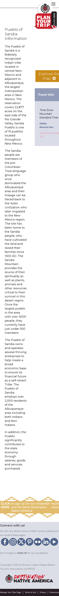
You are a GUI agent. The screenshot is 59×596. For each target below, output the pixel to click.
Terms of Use (30, 592)
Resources (54, 592)
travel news (55, 505)
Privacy (43, 592)
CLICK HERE (5, 505)
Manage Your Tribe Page (10, 592)
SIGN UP (22, 553)
